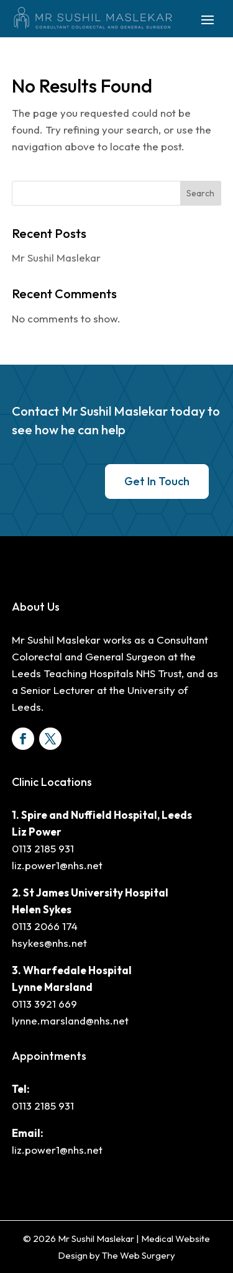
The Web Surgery (138, 1255)
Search (200, 193)
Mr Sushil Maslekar (56, 257)
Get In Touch (157, 481)
